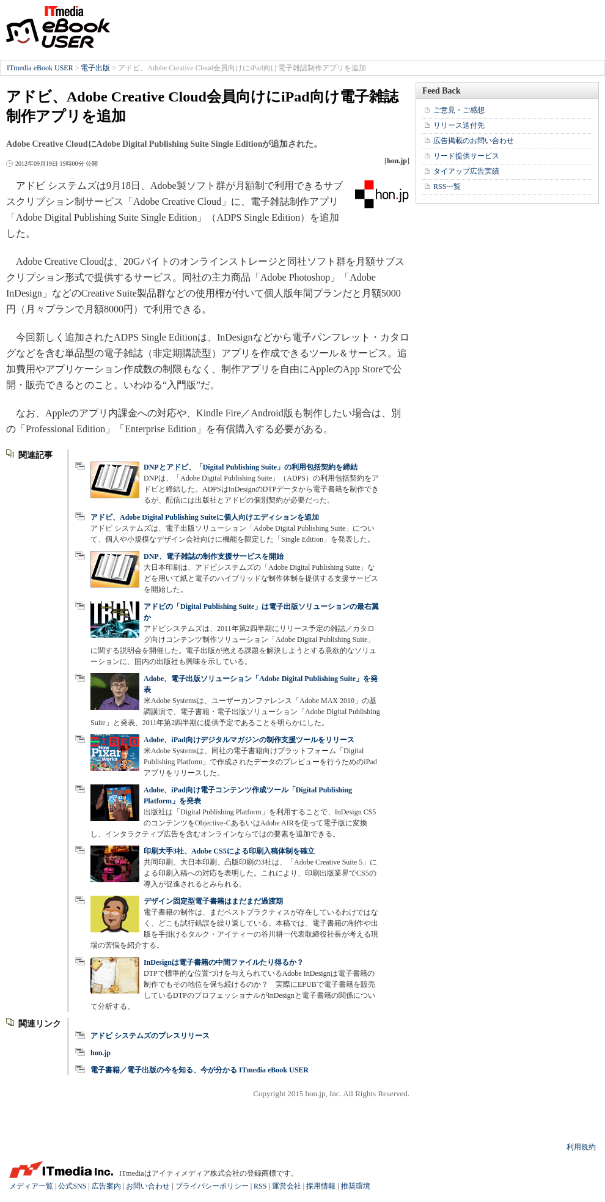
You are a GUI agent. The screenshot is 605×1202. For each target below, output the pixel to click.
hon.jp (100, 1053)
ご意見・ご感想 (459, 110)
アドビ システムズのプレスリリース (150, 1035)
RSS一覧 (447, 186)
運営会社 (286, 1186)
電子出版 (95, 68)
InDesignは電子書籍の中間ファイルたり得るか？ (224, 962)
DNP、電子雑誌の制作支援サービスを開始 (214, 556)
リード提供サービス (466, 156)
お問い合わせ (148, 1186)
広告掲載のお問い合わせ (473, 140)
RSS (260, 1186)
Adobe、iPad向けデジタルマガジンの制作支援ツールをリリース (249, 740)
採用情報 (321, 1186)
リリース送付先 (459, 125)
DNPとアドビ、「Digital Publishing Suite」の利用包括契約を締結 (251, 467)
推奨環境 (355, 1186)
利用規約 (581, 1147)
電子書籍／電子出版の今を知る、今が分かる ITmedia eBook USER (199, 1070)
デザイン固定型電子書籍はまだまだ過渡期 (213, 901)
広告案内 (106, 1186)
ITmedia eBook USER (58, 27)
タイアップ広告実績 (466, 171)
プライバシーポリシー (212, 1186)
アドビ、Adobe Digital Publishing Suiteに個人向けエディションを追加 (204, 517)
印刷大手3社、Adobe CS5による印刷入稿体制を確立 (229, 851)
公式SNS (72, 1186)
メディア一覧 (31, 1186)
